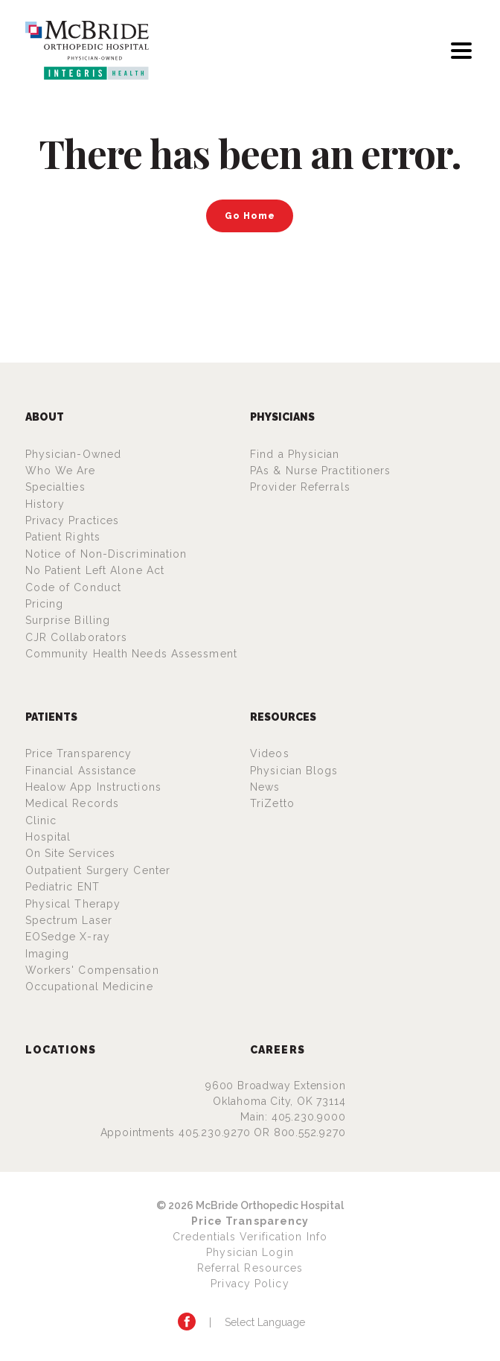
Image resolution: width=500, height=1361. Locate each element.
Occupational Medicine (89, 986)
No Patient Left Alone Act (95, 570)
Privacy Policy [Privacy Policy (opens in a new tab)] (250, 1284)
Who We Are (60, 470)
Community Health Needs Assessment (131, 654)
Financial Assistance (81, 771)
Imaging (47, 954)
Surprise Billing (68, 620)
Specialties (55, 487)
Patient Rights (62, 537)
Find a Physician (295, 454)
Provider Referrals (300, 487)
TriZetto (272, 803)
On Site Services (70, 853)
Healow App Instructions (93, 787)
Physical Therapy (73, 904)
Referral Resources (250, 1268)
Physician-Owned (73, 454)
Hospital (48, 837)
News (265, 787)
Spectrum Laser (68, 920)
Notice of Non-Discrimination (106, 554)
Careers (277, 1050)
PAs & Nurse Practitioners (320, 470)
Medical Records (72, 803)
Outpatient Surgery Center (98, 870)
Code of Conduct (73, 587)
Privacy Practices (72, 520)
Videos (269, 753)
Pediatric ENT (62, 887)
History (45, 504)
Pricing (44, 604)
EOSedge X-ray (67, 937)
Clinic (41, 820)
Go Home (250, 215)
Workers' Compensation (92, 970)
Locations (61, 1050)
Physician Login (250, 1252)
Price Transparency (78, 753)
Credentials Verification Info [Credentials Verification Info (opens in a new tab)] (250, 1237)
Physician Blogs (294, 771)
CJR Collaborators (76, 637)
